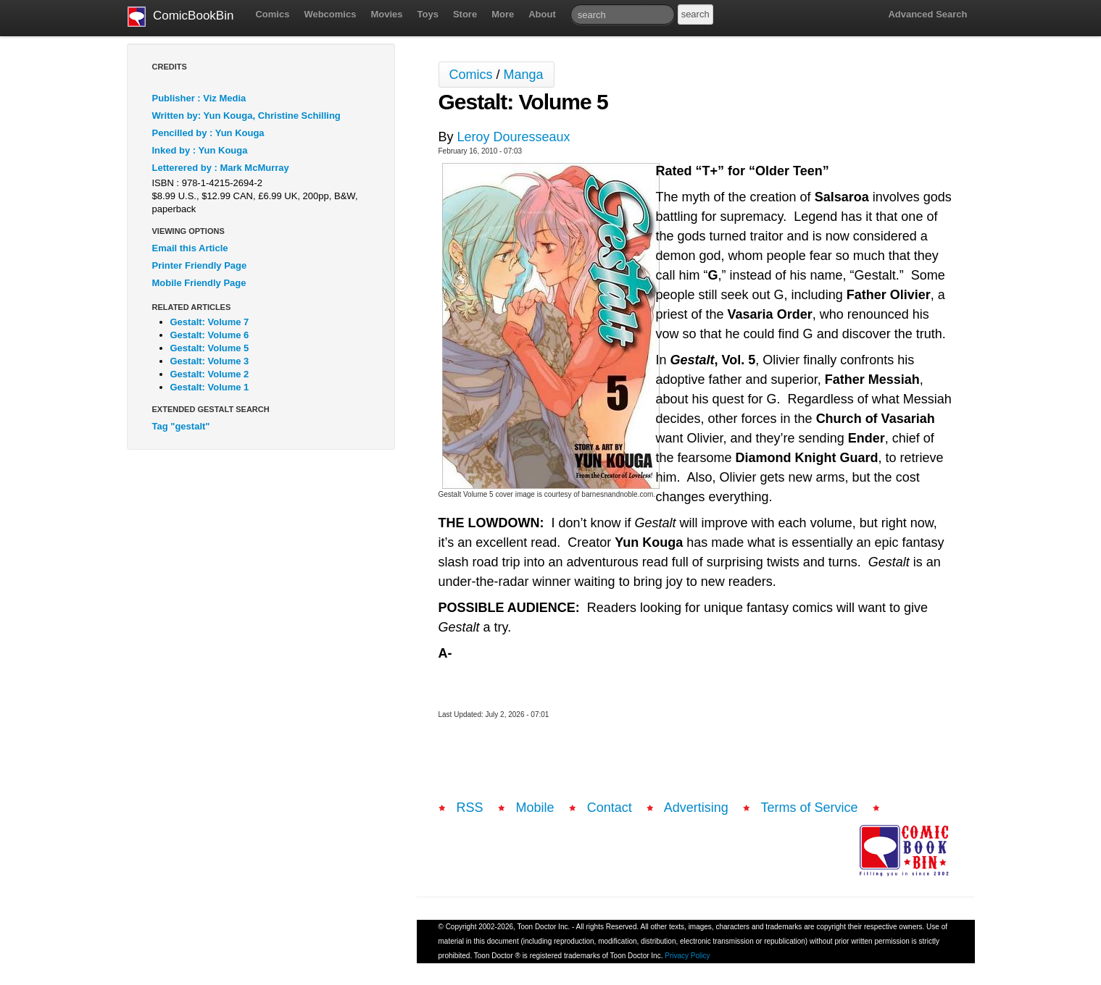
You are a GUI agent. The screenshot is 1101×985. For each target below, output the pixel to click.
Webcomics (330, 14)
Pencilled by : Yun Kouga (208, 132)
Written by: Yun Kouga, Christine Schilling (246, 115)
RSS (470, 807)
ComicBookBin (181, 17)
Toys (428, 14)
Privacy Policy (687, 956)
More (502, 14)
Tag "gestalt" (181, 426)
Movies (386, 14)
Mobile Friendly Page (199, 282)
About (542, 14)
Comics (272, 14)
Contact (609, 807)
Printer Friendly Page (199, 265)
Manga (524, 74)
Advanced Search (927, 14)
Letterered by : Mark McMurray (220, 167)
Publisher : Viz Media (199, 98)
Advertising (696, 807)
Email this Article (190, 248)
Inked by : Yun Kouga (200, 150)
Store (465, 14)
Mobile (535, 807)
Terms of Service (809, 807)
